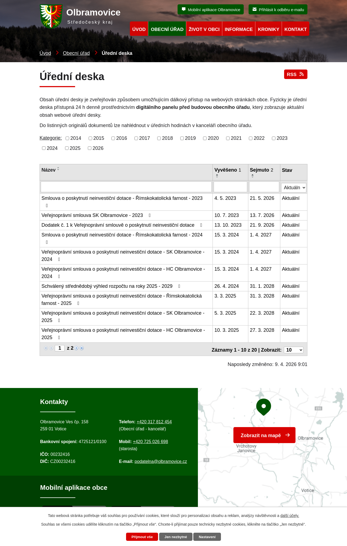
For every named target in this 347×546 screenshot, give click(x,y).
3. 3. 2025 (225, 295)
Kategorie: (51, 138)
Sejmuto (262, 170)
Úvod (45, 53)
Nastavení (209, 537)
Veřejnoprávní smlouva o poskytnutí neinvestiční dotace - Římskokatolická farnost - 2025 (121, 298)
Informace (239, 29)
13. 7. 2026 (262, 214)
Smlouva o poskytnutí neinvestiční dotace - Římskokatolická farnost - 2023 (122, 201)
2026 (98, 148)
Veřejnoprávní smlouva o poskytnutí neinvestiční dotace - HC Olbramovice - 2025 (123, 333)
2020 (213, 138)
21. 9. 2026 (262, 224)
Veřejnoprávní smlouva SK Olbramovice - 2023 (97, 214)
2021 (236, 138)
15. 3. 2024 (227, 234)
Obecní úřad (76, 53)
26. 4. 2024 (227, 285)
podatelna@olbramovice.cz (161, 459)
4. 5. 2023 (225, 197)
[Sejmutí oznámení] (264, 186)
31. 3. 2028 (262, 295)
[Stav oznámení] (293, 185)
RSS (295, 77)
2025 (75, 148)
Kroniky (268, 29)
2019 (190, 138)
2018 (167, 138)
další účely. (289, 515)
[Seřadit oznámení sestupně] (59, 170)
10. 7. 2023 (227, 214)
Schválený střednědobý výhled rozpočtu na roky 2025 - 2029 (111, 285)
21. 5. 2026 (262, 197)
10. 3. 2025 (227, 329)
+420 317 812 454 (154, 419)
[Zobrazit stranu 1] (60, 347)
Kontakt (295, 29)
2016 (121, 138)
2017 (144, 138)
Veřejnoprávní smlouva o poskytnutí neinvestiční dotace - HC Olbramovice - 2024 (123, 272)
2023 (282, 138)
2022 (259, 138)
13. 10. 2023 (228, 224)
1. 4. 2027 (261, 234)
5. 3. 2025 (225, 312)
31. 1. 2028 (262, 285)
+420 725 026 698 (150, 439)
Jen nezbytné (176, 537)
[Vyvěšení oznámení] (231, 186)
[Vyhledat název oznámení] (126, 186)
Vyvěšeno (228, 170)
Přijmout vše (140, 537)
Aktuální (291, 197)
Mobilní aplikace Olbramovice (214, 9)
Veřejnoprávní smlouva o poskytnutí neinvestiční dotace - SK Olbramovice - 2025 (122, 316)
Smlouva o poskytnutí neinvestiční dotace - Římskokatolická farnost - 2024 (122, 237)
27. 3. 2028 (262, 329)
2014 (75, 138)
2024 (52, 148)
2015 (98, 138)
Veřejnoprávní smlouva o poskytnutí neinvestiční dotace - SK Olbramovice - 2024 (122, 254)
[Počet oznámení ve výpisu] (293, 347)
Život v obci (204, 29)
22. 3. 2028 (262, 312)
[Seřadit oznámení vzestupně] (59, 167)
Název (48, 170)
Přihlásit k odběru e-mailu (281, 9)
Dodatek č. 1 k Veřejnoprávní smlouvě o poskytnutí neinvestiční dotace (122, 224)
